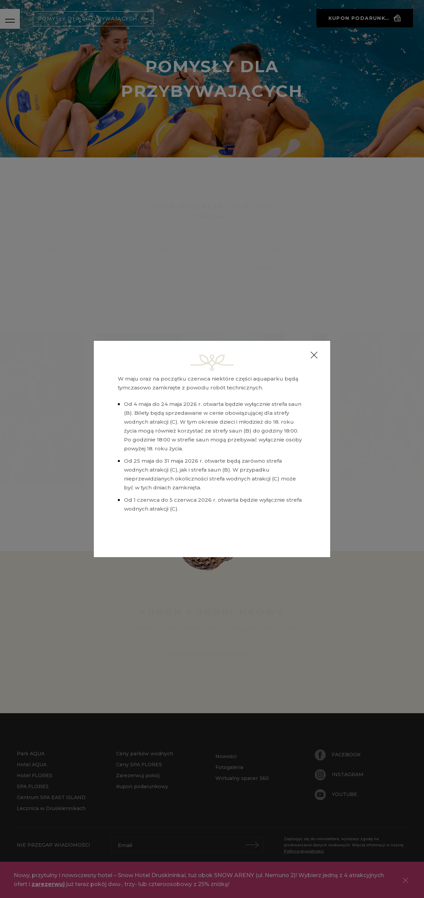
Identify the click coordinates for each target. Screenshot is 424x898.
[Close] (314, 355)
